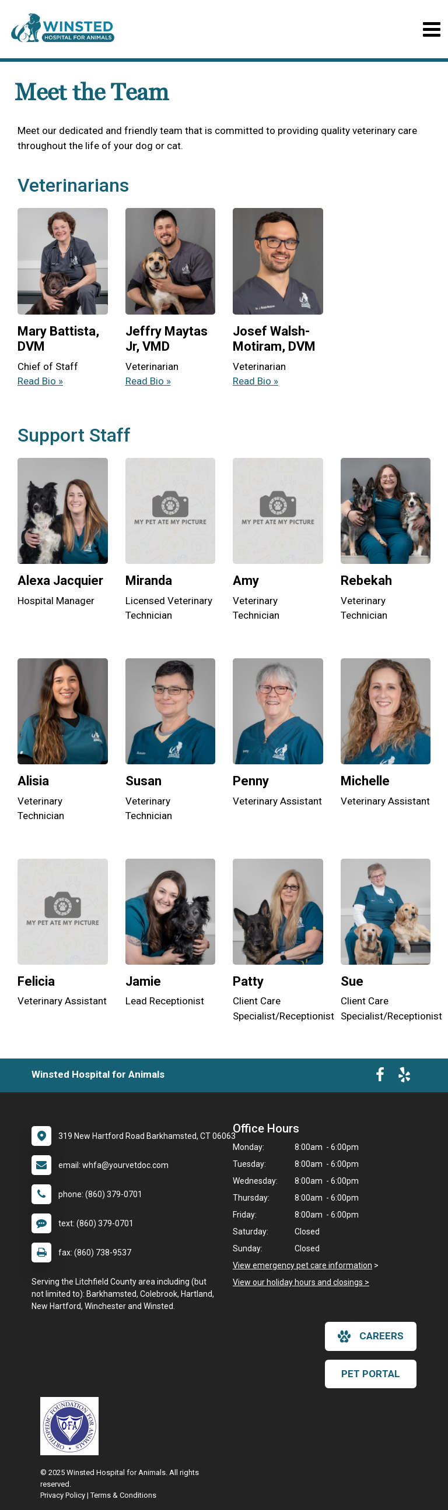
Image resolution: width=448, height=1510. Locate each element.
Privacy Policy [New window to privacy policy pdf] (62, 1495)
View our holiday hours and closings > (301, 1282)
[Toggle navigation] (431, 29)
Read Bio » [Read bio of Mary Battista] (40, 381)
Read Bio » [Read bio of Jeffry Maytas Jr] (148, 381)
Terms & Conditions (123, 1495)
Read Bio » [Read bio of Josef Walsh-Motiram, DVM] (255, 381)
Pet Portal (370, 1374)
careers (371, 1336)
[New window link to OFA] (72, 1426)
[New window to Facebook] (380, 1077)
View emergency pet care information (302, 1265)
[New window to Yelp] (404, 1077)
